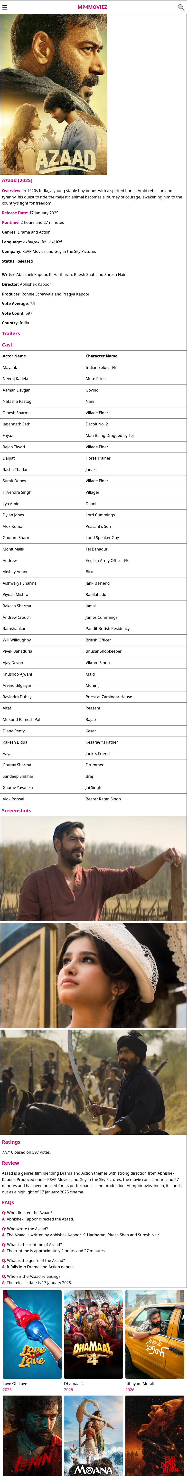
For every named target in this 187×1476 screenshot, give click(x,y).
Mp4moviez (92, 7)
